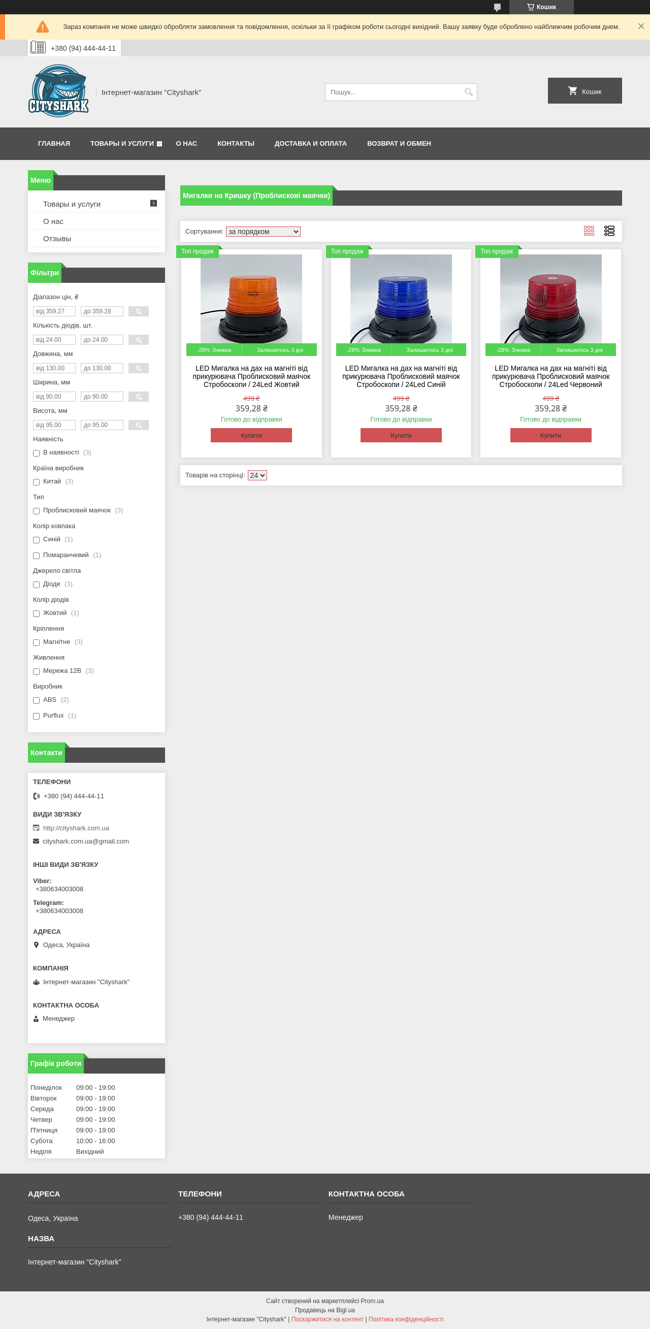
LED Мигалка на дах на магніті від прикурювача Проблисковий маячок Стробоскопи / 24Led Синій (401, 376)
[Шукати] (468, 92)
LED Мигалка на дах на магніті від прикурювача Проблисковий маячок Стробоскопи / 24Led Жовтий (251, 376)
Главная (54, 143)
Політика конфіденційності (406, 1319)
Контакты (235, 143)
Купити (251, 435)
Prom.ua (372, 1301)
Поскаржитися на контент (327, 1319)
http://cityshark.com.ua (76, 828)
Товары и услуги (122, 143)
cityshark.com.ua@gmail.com (86, 841)
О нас (187, 143)
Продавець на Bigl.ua (325, 1310)
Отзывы (57, 238)
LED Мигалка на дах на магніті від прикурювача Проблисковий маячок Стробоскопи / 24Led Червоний (551, 376)
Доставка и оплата (311, 143)
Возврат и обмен (399, 143)
